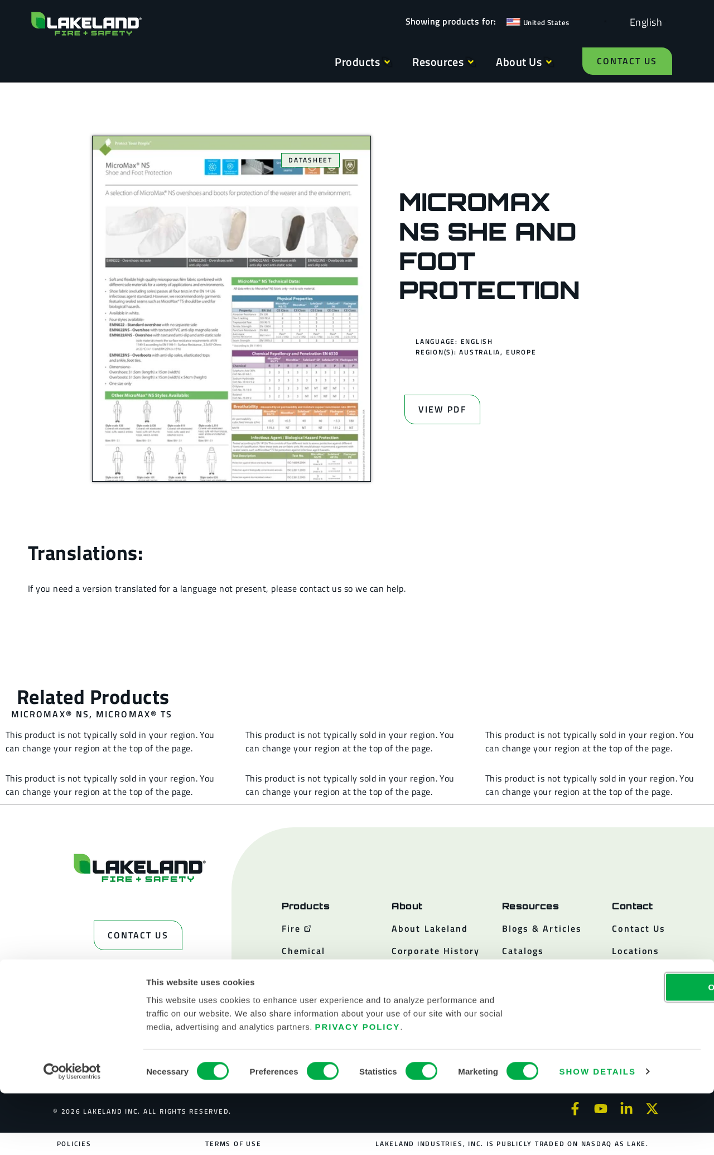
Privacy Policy (358, 1087)
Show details (597, 1133)
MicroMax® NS (50, 714)
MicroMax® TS (134, 714)
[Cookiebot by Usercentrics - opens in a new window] (72, 1133)
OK (621, 1048)
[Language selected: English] (643, 21)
